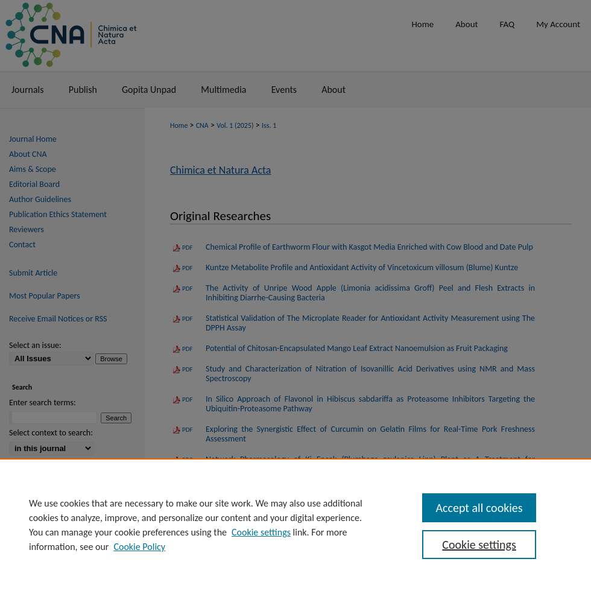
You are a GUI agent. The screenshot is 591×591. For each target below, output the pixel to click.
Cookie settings (261, 532)
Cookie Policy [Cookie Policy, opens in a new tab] (139, 546)
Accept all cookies (478, 508)
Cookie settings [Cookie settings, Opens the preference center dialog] (479, 544)
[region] (295, 524)
